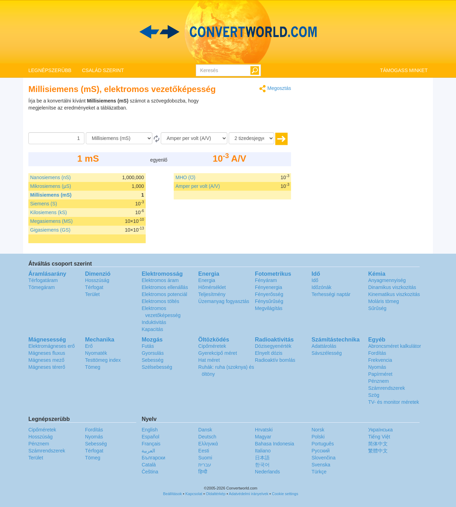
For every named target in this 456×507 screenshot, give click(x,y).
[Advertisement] (247, 114)
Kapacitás (152, 329)
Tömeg (93, 367)
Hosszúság (97, 280)
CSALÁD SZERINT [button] (103, 70)
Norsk (317, 429)
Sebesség (152, 360)
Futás (147, 346)
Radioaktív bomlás (275, 360)
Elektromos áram (160, 280)
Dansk (205, 429)
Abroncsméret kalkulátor (394, 346)
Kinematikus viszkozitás (394, 294)
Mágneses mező (46, 360)
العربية (148, 450)
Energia (206, 280)
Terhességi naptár (330, 294)
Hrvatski (264, 429)
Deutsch (207, 436)
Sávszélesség (326, 353)
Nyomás (377, 367)
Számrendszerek (386, 388)
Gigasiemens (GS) (50, 230)
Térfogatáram (43, 280)
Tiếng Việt (379, 436)
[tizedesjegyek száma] (251, 138)
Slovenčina (323, 457)
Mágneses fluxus (46, 353)
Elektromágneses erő (51, 346)
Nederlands (267, 471)
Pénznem (378, 381)
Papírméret (380, 374)
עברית (204, 464)
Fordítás (377, 353)
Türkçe (318, 471)
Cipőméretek (212, 346)
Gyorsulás (152, 353)
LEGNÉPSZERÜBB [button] (49, 70)
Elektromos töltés (160, 301)
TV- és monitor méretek (393, 402)
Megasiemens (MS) (51, 221)
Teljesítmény (212, 294)
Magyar (263, 436)
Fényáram (266, 280)
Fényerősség (269, 294)
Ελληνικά (208, 443)
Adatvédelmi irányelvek (248, 494)
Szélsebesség (156, 367)
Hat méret (209, 360)
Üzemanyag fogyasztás (223, 301)
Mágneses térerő (46, 367)
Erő (89, 346)
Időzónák (321, 287)
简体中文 (378, 443)
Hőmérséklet (212, 287)
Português (322, 443)
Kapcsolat (193, 494)
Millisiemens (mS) (50, 195)
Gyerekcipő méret (217, 353)
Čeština (149, 471)
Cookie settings (285, 494)
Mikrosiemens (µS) (50, 186)
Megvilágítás (269, 308)
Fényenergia (268, 287)
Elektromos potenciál (164, 294)
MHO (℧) (185, 177)
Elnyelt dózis (269, 353)
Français (150, 443)
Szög (373, 395)
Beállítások (172, 494)
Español (150, 436)
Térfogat (94, 287)
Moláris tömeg (383, 301)
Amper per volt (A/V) (197, 186)
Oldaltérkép (216, 494)
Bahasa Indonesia (274, 443)
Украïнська (380, 429)
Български (153, 457)
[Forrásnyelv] (119, 138)
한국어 (262, 464)
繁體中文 (378, 450)
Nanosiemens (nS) (50, 177)
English (149, 429)
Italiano (263, 450)
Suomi (205, 457)
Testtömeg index (103, 360)
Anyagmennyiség (387, 280)
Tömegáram (41, 287)
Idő (314, 280)
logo (228, 31)
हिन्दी (202, 471)
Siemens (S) (43, 203)
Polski (317, 436)
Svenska (320, 464)
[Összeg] (56, 138)
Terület (92, 294)
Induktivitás (153, 322)
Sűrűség (377, 308)
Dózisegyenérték (273, 346)
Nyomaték (96, 353)
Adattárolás (323, 346)
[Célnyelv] (194, 138)
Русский (320, 450)
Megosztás (275, 88)
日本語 (262, 457)
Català (148, 464)
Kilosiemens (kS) (48, 212)
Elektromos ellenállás (164, 287)
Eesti (203, 450)
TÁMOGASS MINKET (404, 70)
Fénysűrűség (269, 301)
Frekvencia (380, 360)
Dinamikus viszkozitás (392, 287)
